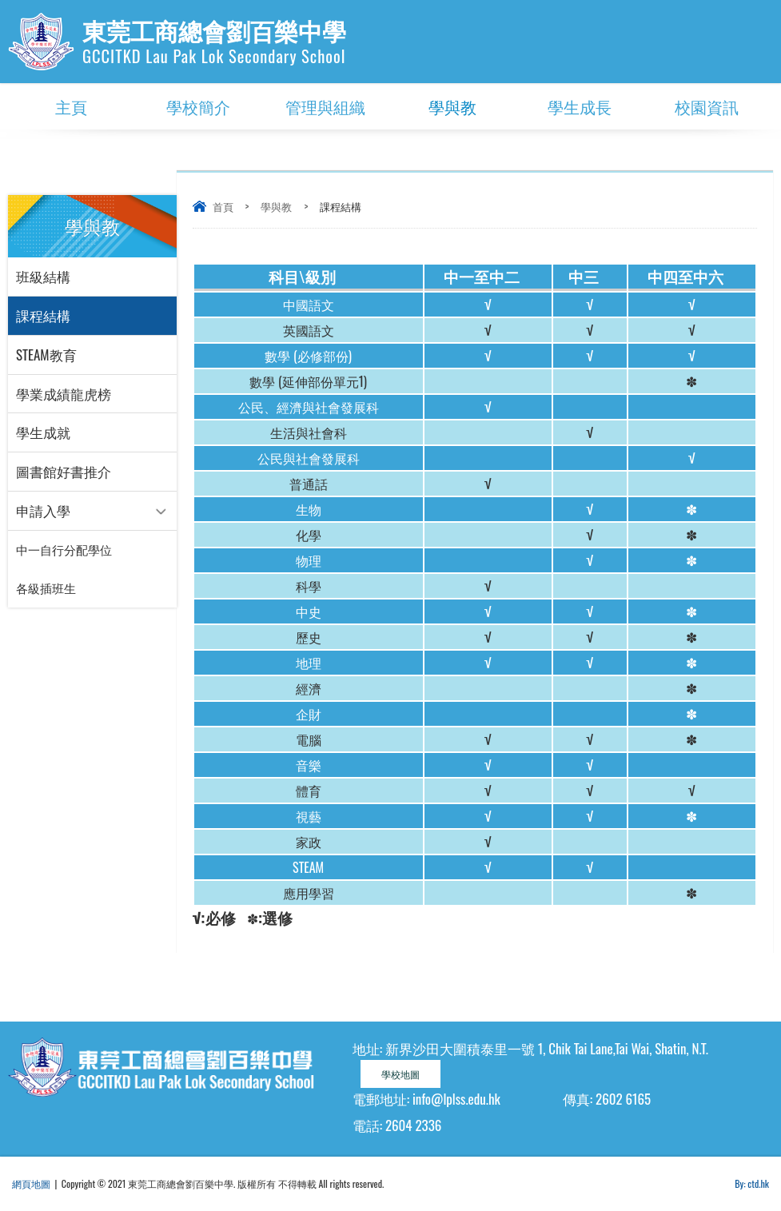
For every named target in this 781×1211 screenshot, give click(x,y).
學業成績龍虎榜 (63, 394)
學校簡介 (198, 106)
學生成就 (43, 433)
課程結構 (43, 315)
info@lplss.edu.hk (456, 1099)
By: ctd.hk (752, 1183)
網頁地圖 (31, 1183)
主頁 (71, 106)
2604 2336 (413, 1125)
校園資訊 (707, 106)
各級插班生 (46, 589)
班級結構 (43, 276)
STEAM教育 (46, 354)
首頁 (223, 206)
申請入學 (43, 511)
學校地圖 (400, 1074)
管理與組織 (325, 106)
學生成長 (580, 106)
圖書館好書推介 (63, 472)
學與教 (452, 106)
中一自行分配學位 (64, 551)
